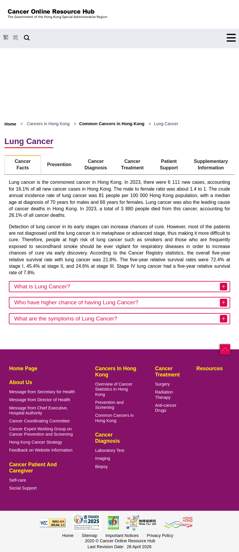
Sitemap (89, 535)
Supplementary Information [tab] (211, 164)
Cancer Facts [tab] (23, 164)
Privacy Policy (160, 535)
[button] (225, 349)
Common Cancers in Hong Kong (111, 123)
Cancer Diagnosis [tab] (96, 164)
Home (10, 124)
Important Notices (122, 535)
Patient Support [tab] (169, 164)
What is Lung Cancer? (42, 286)
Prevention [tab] (59, 164)
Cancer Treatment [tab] (132, 164)
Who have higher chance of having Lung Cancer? (76, 302)
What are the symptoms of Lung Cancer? (65, 318)
